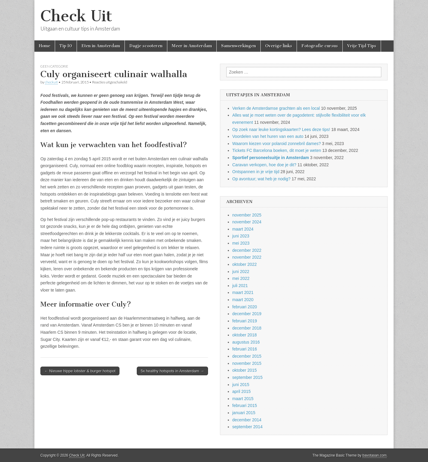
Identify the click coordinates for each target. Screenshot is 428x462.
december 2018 (246, 328)
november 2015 (246, 363)
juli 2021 (240, 285)
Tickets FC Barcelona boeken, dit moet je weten (276, 150)
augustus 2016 (246, 342)
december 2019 (246, 313)
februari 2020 (244, 306)
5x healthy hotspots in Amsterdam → (172, 371)
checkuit (51, 82)
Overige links (278, 45)
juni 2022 (240, 271)
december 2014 (246, 419)
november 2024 (246, 221)
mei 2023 (241, 243)
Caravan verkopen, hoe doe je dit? (264, 164)
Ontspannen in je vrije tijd (255, 171)
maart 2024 (243, 229)
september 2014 (247, 426)
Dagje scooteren (146, 45)
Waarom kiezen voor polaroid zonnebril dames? (276, 143)
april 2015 (241, 391)
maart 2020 (243, 299)
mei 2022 (241, 278)
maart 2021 (243, 292)
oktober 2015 (244, 370)
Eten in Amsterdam (100, 45)
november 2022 (246, 257)
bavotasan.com (374, 455)
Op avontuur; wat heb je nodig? (261, 178)
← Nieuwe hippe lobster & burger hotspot (80, 371)
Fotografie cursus (319, 45)
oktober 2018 (244, 335)
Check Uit (76, 16)
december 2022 (246, 250)
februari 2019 (244, 320)
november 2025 (246, 215)
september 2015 (247, 377)
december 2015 (246, 356)
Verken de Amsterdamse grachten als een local (276, 108)
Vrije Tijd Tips (361, 45)
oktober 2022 (244, 264)
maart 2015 (243, 398)
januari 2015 (243, 412)
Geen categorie (54, 66)
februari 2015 (244, 405)
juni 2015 (240, 384)
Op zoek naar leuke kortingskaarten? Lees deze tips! (281, 129)
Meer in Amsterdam (192, 45)
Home (44, 45)
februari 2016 (244, 349)
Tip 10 (66, 45)
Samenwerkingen (238, 45)
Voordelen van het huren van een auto (267, 136)
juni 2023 (240, 236)
